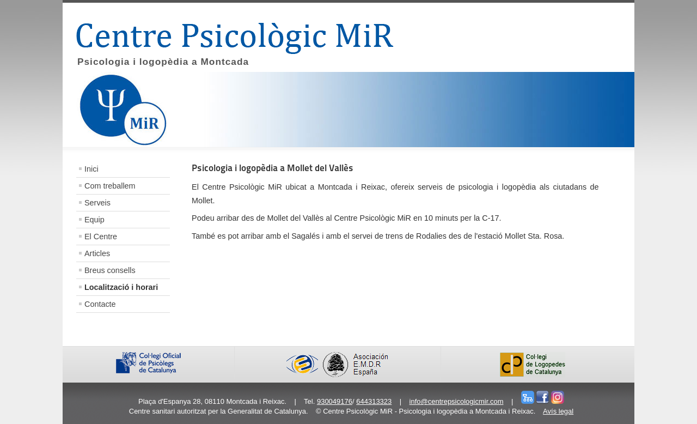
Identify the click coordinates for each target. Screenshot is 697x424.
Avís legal (558, 411)
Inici (91, 169)
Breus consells (110, 270)
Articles (97, 253)
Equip (94, 219)
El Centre (100, 236)
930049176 (334, 401)
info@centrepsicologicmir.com (456, 401)
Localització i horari (121, 287)
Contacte (100, 304)
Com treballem (110, 185)
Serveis (97, 202)
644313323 (374, 401)
